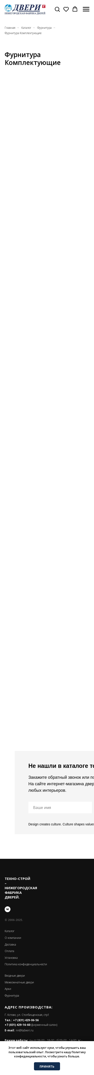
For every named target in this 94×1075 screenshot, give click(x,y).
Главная (10, 28)
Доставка (10, 944)
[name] (60, 807)
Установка (11, 958)
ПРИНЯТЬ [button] (47, 1066)
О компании (13, 938)
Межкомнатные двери (19, 982)
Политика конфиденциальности (26, 964)
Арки (8, 989)
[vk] (7, 909)
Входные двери (15, 976)
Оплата (9, 951)
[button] (57, 9)
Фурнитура (44, 28)
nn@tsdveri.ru (25, 1030)
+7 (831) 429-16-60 (17, 1025)
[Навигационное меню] (86, 9)
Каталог (26, 28)
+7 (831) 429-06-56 (26, 1020)
